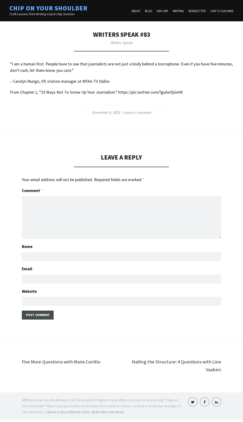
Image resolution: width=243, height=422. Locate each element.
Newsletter (197, 11)
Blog (148, 11)
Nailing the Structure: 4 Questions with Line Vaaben (173, 368)
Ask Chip (162, 11)
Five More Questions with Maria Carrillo (64, 364)
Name (27, 245)
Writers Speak (121, 42)
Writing (178, 11)
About (135, 11)
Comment (32, 190)
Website (29, 292)
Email (27, 268)
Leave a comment (137, 112)
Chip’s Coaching (222, 11)
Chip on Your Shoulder (48, 8)
